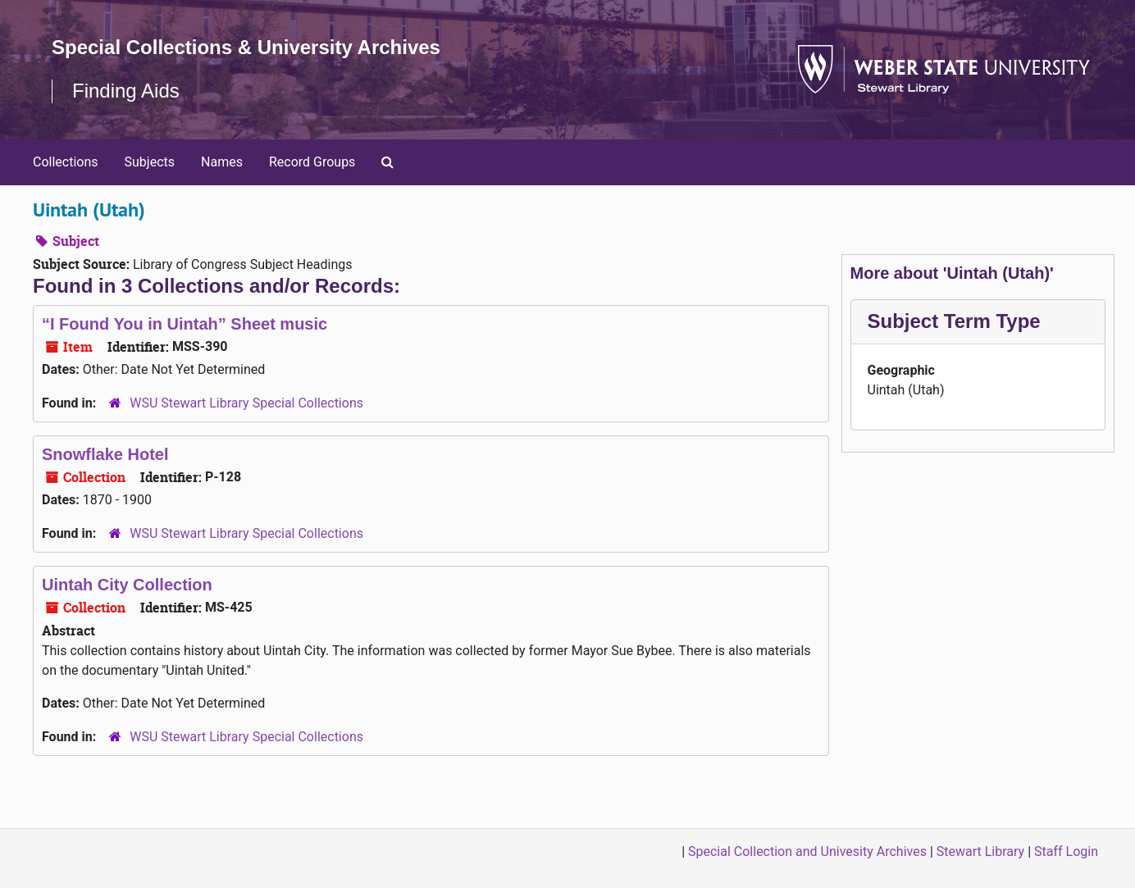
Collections (65, 162)
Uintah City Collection (127, 585)
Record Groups (312, 162)
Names (222, 162)
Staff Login (1066, 851)
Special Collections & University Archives (246, 47)
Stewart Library (980, 851)
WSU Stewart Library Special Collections (246, 403)
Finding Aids (126, 91)
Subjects (150, 162)
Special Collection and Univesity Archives (807, 851)
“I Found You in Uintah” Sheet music (184, 324)
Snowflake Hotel (105, 454)
